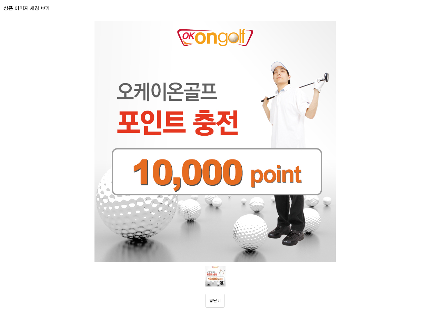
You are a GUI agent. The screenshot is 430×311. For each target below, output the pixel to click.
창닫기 (215, 301)
